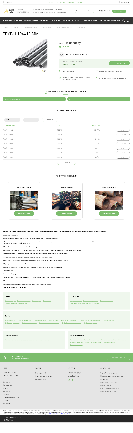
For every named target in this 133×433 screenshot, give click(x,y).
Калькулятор (7, 385)
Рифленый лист (75, 342)
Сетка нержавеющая (23, 301)
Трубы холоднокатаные (12, 323)
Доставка (6, 382)
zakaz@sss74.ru (125, 2)
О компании (71, 2)
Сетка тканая (47, 301)
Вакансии (6, 404)
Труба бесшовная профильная (71, 323)
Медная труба (53, 320)
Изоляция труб (40, 373)
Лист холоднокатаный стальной (91, 342)
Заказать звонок (119, 11)
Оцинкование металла (43, 376)
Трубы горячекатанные (29, 323)
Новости (6, 394)
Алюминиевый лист (109, 342)
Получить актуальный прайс (84, 11)
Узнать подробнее (24, 213)
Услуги (51, 2)
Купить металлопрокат (11, 397)
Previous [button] (4, 200)
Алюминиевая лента (11, 340)
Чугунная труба (10, 320)
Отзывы (5, 400)
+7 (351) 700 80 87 (104, 11)
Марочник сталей (9, 373)
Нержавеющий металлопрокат (36, 20)
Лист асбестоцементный (91, 340)
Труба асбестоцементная (69, 320)
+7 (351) (74, 373)
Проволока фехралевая (77, 303)
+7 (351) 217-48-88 (64, 413)
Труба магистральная (90, 323)
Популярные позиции (108, 391)
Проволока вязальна (92, 303)
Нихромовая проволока (90, 301)
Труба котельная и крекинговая (49, 323)
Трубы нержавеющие (24, 320)
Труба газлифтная (108, 320)
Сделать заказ (119, 63)
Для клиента (60, 2)
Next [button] (129, 200)
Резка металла (40, 379)
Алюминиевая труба (40, 320)
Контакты (80, 2)
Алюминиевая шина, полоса (28, 340)
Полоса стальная (44, 340)
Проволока (55, 20)
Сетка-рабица (22, 303)
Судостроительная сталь (109, 20)
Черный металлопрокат (12, 20)
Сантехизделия (90, 20)
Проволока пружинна (106, 301)
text (69, 380)
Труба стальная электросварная (89, 320)
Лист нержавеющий (76, 345)
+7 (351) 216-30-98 (52, 413)
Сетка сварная (36, 301)
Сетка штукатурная (11, 303)
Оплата (5, 388)
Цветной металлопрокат (72, 20)
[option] (30, 56)
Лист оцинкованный (76, 340)
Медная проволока (76, 301)
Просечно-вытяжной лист (109, 340)
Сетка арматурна (10, 301)
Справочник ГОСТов (10, 376)
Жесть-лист (122, 340)
